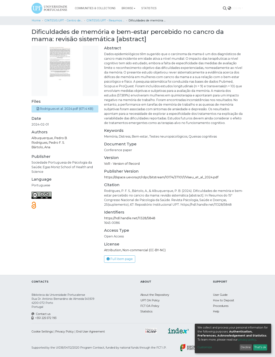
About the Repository (154, 295)
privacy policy (247, 339)
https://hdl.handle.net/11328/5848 (129, 218)
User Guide (220, 295)
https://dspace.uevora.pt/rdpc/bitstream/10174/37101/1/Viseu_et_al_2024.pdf (161, 177)
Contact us (41, 314)
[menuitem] (128, 8)
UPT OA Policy (150, 300)
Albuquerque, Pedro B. (49, 138)
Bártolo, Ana (41, 147)
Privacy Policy (64, 331)
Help (216, 311)
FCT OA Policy (149, 306)
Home (36, 20)
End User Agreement (90, 331)
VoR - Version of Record (122, 163)
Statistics (146, 311)
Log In (236, 8)
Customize (204, 347)
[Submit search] (224, 8)
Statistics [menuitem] (149, 8)
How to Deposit (223, 300)
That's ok (260, 347)
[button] (65, 108)
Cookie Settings (42, 331)
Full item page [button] (120, 259)
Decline (246, 347)
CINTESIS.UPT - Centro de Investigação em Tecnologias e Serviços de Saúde (63, 20)
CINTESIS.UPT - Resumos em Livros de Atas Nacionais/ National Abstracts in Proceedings (106, 20)
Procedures (220, 306)
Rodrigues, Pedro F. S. (48, 142)
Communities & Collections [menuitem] (95, 8)
